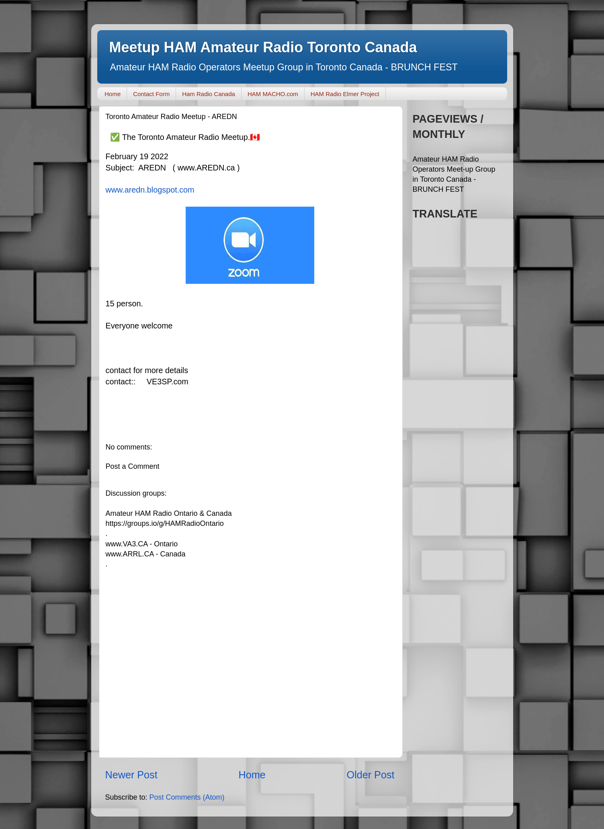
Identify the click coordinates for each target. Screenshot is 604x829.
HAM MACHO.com (273, 93)
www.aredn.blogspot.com (150, 189)
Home (112, 93)
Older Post (371, 774)
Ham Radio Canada (208, 93)
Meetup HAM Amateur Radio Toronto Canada (263, 47)
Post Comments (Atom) (187, 797)
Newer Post (131, 774)
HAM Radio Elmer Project (345, 93)
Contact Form (151, 93)
